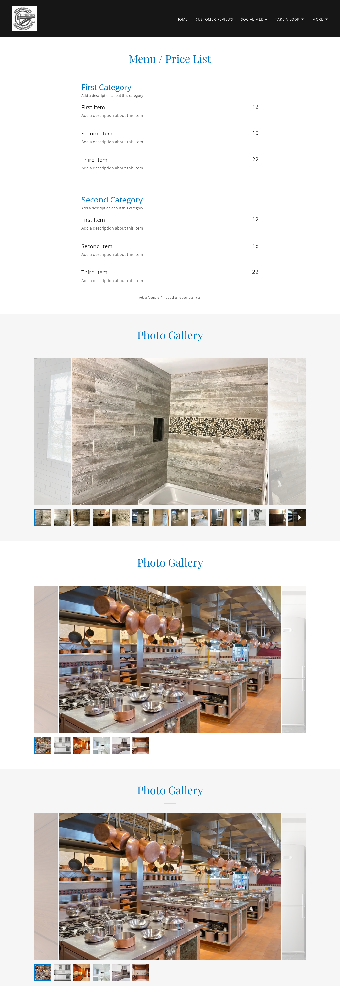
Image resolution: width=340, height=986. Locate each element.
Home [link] (182, 19)
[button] (290, 19)
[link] (24, 18)
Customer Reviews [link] (214, 19)
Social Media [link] (254, 19)
